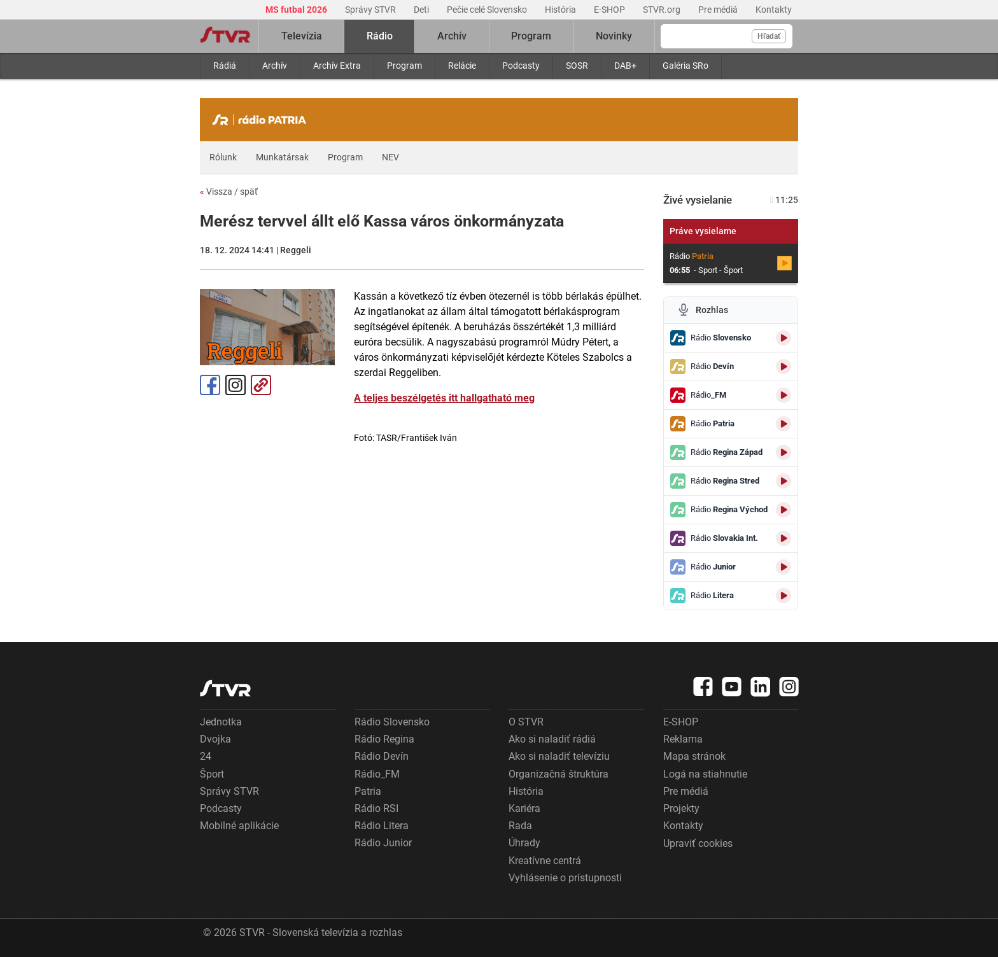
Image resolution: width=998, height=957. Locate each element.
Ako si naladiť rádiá (552, 739)
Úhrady (524, 843)
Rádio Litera (382, 826)
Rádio (380, 36)
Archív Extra (337, 65)
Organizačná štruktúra (558, 774)
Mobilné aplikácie (239, 826)
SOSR (577, 65)
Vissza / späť (229, 191)
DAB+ (625, 65)
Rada (520, 826)
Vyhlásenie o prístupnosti (565, 878)
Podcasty (521, 65)
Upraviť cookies (698, 843)
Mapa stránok (694, 756)
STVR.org (662, 9)
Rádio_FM (377, 774)
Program (404, 65)
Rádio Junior (383, 843)
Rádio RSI (376, 808)
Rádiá (224, 65)
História (561, 9)
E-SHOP (610, 9)
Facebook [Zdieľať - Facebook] (210, 385)
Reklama (683, 739)
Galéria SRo (685, 65)
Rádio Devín (382, 756)
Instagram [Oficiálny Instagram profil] (235, 385)
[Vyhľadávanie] (726, 36)
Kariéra (524, 808)
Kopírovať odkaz (261, 385)
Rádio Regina (384, 739)
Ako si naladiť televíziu (559, 756)
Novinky (614, 36)
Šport (212, 774)
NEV (390, 157)
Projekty (681, 808)
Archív (274, 65)
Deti (422, 9)
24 (205, 756)
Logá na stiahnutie (705, 774)
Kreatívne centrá (545, 861)
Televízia (301, 36)
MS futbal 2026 (297, 9)
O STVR (526, 722)
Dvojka (215, 739)
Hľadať (768, 36)
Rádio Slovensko (392, 722)
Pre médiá (719, 9)
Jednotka (221, 722)
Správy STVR (371, 9)
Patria (368, 791)
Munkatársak (282, 157)
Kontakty (774, 9)
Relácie (462, 65)
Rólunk (223, 157)
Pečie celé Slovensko (488, 9)
